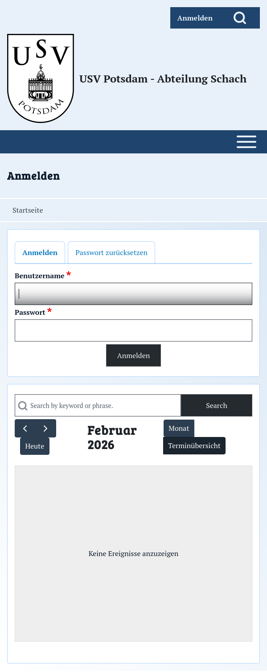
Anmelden (40, 252)
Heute (34, 446)
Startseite (27, 210)
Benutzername (40, 275)
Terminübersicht (194, 445)
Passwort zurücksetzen (111, 252)
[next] (45, 428)
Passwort (30, 312)
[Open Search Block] (240, 18)
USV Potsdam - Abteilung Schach (162, 78)
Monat (178, 428)
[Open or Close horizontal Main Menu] (133, 141)
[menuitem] (195, 18)
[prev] (25, 428)
